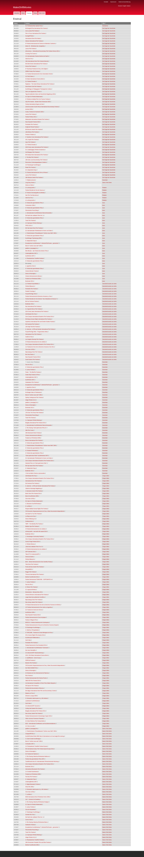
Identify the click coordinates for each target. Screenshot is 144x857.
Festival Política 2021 (31, 117)
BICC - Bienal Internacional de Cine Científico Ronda (39, 561)
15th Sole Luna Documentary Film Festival (36, 159)
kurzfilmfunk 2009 (30, 612)
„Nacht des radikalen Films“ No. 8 (34, 546)
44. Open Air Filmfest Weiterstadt (34, 96)
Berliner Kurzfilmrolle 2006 (32, 845)
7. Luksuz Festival (30, 582)
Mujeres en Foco (30, 693)
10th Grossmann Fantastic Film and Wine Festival (38, 842)
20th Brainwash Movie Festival (33, 433)
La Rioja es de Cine (30, 516)
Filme (23, 13)
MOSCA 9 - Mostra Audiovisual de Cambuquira (37, 622)
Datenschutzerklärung (124, 2)
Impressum (113, 2)
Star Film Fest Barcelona (32, 195)
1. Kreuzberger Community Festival (34, 536)
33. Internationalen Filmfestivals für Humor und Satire (39, 230)
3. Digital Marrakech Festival (33, 784)
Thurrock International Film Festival (34, 574)
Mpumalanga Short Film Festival (34, 352)
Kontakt (106, 2)
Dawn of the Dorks (107, 182)
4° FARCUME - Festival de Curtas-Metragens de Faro (39, 632)
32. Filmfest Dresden (31, 81)
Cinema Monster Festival (32, 271)
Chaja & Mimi (105, 475)
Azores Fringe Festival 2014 (32, 541)
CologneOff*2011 (30, 733)
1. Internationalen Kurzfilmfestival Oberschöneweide (38, 213)
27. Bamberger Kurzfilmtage (32, 812)
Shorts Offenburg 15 (31, 518)
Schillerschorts (29, 521)
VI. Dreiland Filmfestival (31, 450)
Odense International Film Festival (34, 41)
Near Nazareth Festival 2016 (33, 357)
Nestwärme (105, 25)
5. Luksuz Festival (30, 807)
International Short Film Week (33, 38)
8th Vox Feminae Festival (32, 301)
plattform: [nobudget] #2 (31, 402)
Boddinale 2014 (29, 470)
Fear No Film (29, 364)
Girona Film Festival (31, 66)
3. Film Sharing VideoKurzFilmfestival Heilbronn (37, 756)
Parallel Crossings (30, 291)
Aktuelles (16, 13)
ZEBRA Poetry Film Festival (32, 71)
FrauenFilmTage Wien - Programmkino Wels (37, 331)
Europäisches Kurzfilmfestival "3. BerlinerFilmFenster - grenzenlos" (42, 243)
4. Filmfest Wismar (30, 544)
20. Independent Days (31, 170)
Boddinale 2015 (29, 534)
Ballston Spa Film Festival (32, 526)
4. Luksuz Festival (30, 369)
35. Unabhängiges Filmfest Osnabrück (35, 149)
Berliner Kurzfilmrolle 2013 (32, 577)
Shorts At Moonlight (30, 273)
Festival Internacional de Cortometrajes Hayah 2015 (38, 716)
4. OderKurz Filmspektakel (32, 630)
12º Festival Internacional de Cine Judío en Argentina (39, 607)
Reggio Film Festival (31, 572)
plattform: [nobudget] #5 (31, 728)
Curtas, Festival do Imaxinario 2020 (34, 111)
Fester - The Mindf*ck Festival (33, 372)
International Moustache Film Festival (35, 769)
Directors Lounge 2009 (31, 695)
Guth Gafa (28, 640)
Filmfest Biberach (30, 286)
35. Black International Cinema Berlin (35, 79)
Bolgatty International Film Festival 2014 (35, 422)
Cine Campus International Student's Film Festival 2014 (39, 316)
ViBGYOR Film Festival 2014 (33, 680)
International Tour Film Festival (33, 334)
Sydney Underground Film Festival (34, 397)
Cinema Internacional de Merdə (33, 276)
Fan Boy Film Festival (31, 776)
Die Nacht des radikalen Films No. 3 (34, 817)
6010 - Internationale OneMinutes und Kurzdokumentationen (41, 723)
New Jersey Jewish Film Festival (34, 602)
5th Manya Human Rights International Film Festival (38, 319)
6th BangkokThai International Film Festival (36, 28)
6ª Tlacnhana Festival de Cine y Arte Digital (36, 68)
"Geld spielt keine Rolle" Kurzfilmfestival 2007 (37, 455)
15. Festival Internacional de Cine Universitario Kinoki (39, 74)
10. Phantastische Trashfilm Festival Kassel (36, 746)
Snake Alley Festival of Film (32, 374)
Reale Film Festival (30, 167)
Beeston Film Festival (31, 663)
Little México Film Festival (32, 132)
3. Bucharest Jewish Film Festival (34, 491)
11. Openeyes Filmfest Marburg (33, 420)
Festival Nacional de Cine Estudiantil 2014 (36, 645)
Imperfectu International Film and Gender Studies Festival (40, 321)
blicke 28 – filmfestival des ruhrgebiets (35, 46)
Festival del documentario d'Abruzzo (35, 688)
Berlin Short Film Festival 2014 (33, 493)
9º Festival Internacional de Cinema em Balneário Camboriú (40, 43)
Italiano (128, 6)
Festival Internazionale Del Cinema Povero (36, 678)
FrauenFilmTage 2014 (31, 293)
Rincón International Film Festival (34, 440)
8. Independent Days (31, 240)
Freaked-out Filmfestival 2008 (33, 278)
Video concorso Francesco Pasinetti (34, 718)
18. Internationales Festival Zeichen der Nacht (37, 56)
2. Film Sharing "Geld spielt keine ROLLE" (36, 427)
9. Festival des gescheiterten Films (34, 202)
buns (103, 202)
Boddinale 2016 (29, 304)
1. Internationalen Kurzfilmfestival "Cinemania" (37, 647)
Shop (35, 13)
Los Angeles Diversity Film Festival (34, 339)
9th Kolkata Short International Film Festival (36, 154)
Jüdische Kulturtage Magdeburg (33, 488)
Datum (15, 23)
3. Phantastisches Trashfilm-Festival (35, 840)
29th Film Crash (30, 430)
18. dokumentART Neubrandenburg (34, 652)
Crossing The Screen (31, 53)
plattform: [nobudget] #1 (31, 248)
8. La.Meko (28, 506)
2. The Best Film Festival (32, 157)
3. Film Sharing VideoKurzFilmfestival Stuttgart (37, 802)
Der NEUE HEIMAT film (31, 668)
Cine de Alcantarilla (30, 809)
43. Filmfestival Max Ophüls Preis (34, 25)
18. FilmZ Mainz (30, 76)
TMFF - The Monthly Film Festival (34, 524)
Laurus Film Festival (31, 48)
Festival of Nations (30, 134)
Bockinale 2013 (29, 281)
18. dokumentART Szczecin (32, 706)
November (105, 180)
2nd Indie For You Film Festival (33, 513)
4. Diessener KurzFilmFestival (33, 503)
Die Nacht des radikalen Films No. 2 (34, 215)
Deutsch (120, 6)
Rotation (104, 187)
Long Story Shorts (30, 182)
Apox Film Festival (30, 142)
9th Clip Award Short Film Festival (34, 228)
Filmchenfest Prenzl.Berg (32, 210)
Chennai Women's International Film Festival (37, 594)
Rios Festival (29, 675)
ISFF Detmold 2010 (30, 551)
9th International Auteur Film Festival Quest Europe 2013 (40, 749)
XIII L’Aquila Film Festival (32, 139)
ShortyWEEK (29, 569)
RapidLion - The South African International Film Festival (40, 84)
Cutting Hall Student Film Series (33, 708)
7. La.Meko (28, 794)
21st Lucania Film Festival (32, 31)
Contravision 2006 (30, 205)
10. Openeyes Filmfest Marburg (33, 223)
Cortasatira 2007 (30, 743)
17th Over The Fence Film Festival (34, 412)
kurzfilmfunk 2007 (30, 256)
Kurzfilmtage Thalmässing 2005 (33, 238)
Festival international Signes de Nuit (34, 104)
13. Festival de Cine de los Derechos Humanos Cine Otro (40, 347)
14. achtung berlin (30, 187)
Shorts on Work (29, 185)
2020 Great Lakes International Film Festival (37, 147)
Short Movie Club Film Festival (33, 86)
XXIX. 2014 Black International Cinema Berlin (37, 655)
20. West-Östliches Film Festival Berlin (35, 721)
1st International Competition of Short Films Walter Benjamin (41, 683)
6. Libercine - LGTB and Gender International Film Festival (40, 329)
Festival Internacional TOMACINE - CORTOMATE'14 (39, 579)
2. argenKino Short (30, 266)
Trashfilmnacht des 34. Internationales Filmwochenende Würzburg (42, 761)
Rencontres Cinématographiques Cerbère (36, 162)
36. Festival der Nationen (32, 754)
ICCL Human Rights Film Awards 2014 (35, 635)
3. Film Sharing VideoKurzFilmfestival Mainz (36, 822)
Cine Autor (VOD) (30, 349)
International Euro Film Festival (33, 481)
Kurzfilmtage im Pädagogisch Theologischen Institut (38, 89)
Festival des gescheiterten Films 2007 (35, 759)
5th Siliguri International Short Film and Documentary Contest (41, 690)
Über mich (42, 13)
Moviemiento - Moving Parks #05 (34, 592)
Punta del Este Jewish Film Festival (34, 566)
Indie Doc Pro (29, 58)
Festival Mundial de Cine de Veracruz (35, 190)
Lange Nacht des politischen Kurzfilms (35, 597)
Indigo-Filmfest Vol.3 (31, 400)
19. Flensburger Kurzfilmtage (33, 165)
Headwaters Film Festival (32, 382)
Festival (27, 23)
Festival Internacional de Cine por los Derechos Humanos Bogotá (42, 625)
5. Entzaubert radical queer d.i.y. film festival (36, 698)
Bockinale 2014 (29, 766)
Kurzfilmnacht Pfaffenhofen (32, 637)
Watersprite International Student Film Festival (37, 119)
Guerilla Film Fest (30, 814)
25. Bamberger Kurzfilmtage (32, 627)
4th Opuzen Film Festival (32, 685)
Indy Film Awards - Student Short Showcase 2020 (38, 101)
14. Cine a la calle (30, 726)
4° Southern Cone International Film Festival (37, 137)
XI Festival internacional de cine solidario (36, 342)
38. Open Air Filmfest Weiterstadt (34, 501)
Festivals (29, 13)
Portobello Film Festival (31, 124)
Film (104, 23)
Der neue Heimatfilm (31, 650)
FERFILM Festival (30, 660)
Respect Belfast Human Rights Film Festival (36, 508)
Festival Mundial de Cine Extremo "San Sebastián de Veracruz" (41, 299)
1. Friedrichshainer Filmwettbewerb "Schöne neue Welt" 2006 (41, 233)
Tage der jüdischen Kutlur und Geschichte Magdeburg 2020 (40, 94)
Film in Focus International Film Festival (35, 33)
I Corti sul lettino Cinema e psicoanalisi (35, 473)
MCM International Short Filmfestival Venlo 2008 (37, 797)
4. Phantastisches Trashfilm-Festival (35, 258)
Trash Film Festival (30, 220)
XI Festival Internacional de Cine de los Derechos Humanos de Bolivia (43, 604)
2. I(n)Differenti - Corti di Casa (33, 658)
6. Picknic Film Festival (31, 587)
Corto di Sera (29, 819)
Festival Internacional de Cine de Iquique (36, 617)
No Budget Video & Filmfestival (33, 392)
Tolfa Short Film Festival (32, 564)
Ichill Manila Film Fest (31, 314)
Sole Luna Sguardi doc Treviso (33, 91)
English (124, 6)
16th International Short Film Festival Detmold (37, 61)
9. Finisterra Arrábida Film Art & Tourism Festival (37, 99)
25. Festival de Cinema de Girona (34, 609)
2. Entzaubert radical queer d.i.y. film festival (36, 789)
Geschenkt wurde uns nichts (109, 283)
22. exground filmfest (31, 589)
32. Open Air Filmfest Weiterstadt (34, 804)
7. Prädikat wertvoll (30, 180)
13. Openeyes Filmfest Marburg (33, 834)
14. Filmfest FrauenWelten (32, 283)
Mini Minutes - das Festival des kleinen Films (37, 250)
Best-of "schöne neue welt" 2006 (34, 245)
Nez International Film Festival (33, 306)
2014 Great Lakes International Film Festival (37, 311)
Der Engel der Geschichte (108, 28)
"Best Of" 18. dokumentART (32, 554)
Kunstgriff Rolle (29, 36)
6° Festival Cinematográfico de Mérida (35, 192)
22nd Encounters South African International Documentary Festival (42, 106)
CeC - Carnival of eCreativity (33, 799)
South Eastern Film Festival (32, 359)
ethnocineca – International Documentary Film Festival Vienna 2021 (42, 51)
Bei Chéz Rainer (30, 354)
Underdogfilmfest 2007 (31, 253)
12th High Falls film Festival (32, 326)
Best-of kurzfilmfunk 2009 (32, 496)
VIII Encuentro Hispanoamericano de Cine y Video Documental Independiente (45, 511)
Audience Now (29, 336)
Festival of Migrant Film (31, 620)
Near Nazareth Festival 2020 (33, 122)
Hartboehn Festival (30, 824)
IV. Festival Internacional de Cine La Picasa (36, 172)
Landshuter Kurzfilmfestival (32, 700)
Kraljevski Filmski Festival (32, 127)
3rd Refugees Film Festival (32, 152)
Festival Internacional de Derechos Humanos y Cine (38, 296)
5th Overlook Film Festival (32, 324)
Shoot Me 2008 (29, 786)
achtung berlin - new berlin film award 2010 (36, 531)
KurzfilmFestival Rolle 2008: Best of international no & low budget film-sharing (45, 736)
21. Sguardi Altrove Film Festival (34, 309)
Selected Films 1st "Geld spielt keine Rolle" (36, 463)
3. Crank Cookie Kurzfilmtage (33, 738)
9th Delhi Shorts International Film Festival (36, 63)
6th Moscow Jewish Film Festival (34, 129)
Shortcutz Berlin (30, 556)
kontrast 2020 (29, 109)
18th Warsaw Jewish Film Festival (34, 177)
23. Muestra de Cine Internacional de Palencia (37, 673)
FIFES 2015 (29, 225)
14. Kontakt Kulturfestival (32, 771)
